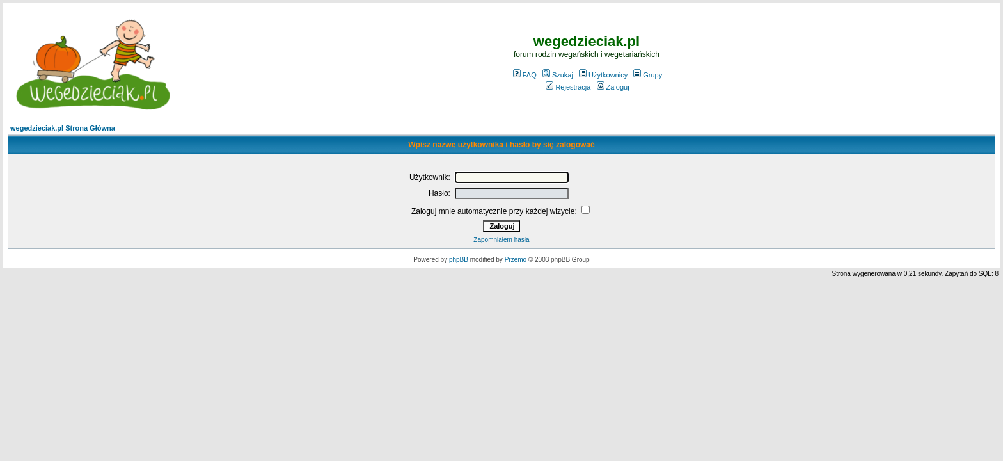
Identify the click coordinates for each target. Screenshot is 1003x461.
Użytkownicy (603, 75)
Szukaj (557, 75)
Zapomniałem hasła (501, 239)
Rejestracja (568, 87)
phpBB (458, 259)
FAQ (525, 75)
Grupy (647, 75)
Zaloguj (613, 87)
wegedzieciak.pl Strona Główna (62, 128)
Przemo (515, 259)
